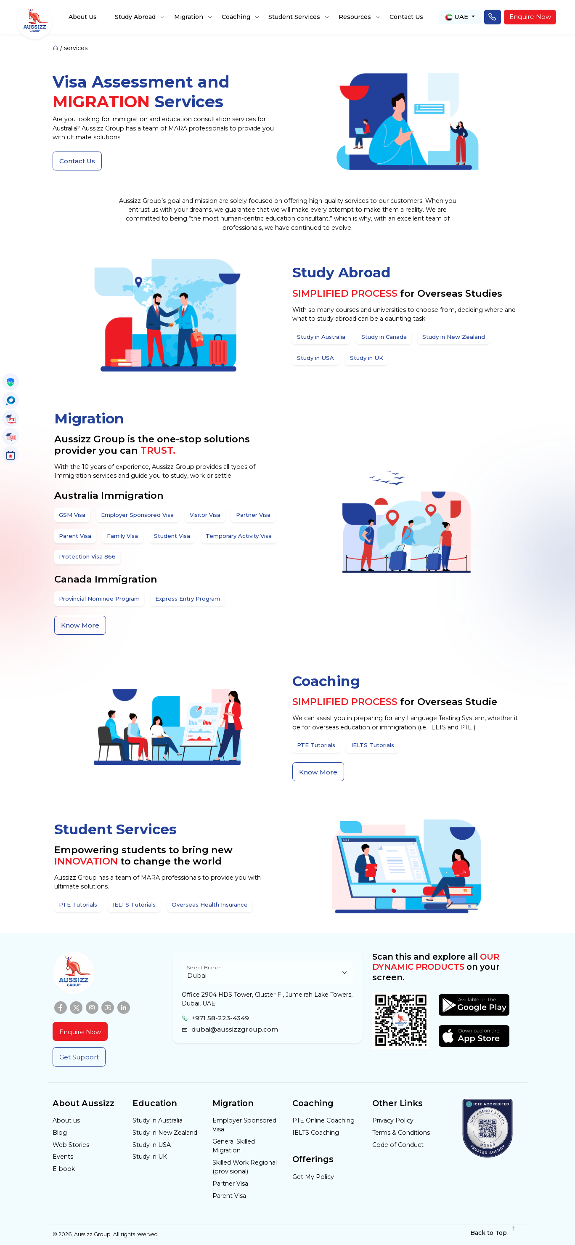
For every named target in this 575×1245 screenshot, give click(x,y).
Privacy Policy (392, 1120)
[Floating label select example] (267, 972)
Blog (60, 1132)
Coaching (236, 17)
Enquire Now (530, 17)
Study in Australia (157, 1120)
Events (63, 1156)
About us (66, 1120)
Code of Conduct (398, 1145)
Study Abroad (135, 17)
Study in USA (151, 1145)
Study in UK (149, 1156)
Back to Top (493, 1233)
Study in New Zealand (164, 1132)
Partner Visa (230, 1183)
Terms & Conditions (401, 1132)
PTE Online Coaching (323, 1120)
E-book (64, 1169)
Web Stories (71, 1145)
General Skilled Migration (233, 1146)
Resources (355, 17)
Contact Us (406, 17)
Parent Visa (229, 1196)
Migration (188, 17)
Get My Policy (313, 1177)
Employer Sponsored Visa (244, 1125)
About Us (83, 17)
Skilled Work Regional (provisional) (244, 1167)
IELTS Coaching (315, 1132)
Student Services (294, 17)
